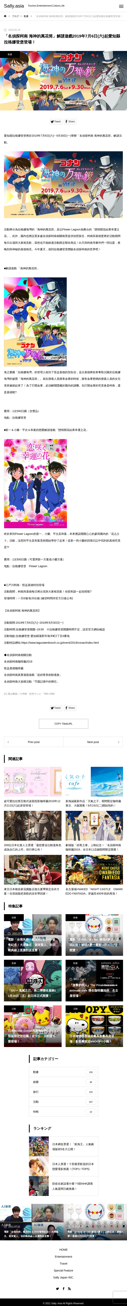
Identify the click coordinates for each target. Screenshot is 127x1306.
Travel (63, 1263)
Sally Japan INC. (63, 1277)
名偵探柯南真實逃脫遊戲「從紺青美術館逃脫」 (33, 674)
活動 (14, 1009)
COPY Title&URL (63, 723)
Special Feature (63, 1270)
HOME (63, 1249)
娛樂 (14, 917)
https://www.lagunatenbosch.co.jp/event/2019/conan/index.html (60, 642)
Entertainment (63, 1256)
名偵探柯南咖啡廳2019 (18, 661)
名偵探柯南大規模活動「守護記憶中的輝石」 (31, 681)
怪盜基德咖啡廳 (13, 668)
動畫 (10, 54)
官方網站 (93, 629)
